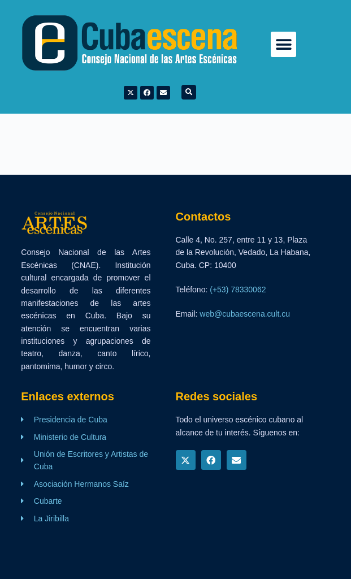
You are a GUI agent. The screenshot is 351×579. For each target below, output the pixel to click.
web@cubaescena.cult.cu (245, 313)
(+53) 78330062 (238, 289)
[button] (283, 44)
